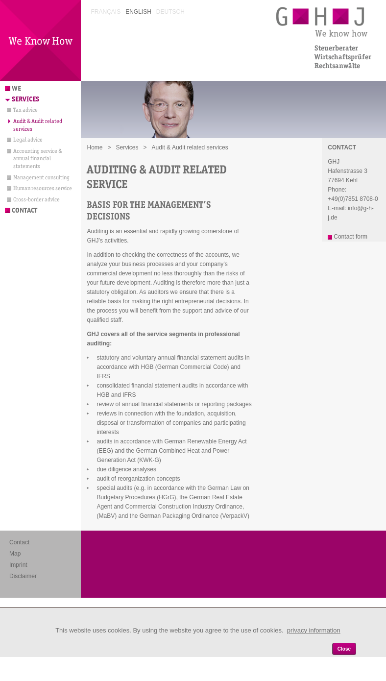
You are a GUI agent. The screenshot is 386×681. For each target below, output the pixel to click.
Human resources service (42, 188)
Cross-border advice (36, 199)
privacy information (313, 630)
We (16, 88)
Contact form (350, 236)
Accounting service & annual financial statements (37, 158)
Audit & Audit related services (37, 125)
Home (94, 147)
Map (15, 553)
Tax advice (25, 109)
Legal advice (28, 139)
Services (25, 99)
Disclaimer (23, 576)
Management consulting (41, 177)
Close (344, 649)
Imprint (18, 564)
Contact (24, 210)
